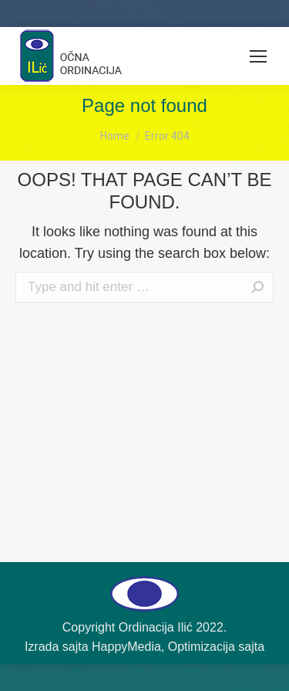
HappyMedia (126, 646)
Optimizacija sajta (216, 646)
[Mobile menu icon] (258, 56)
